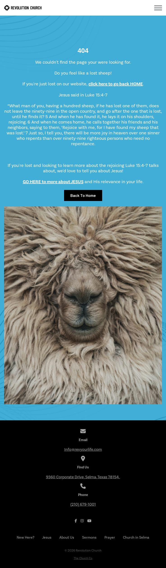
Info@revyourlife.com (83, 449)
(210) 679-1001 (83, 504)
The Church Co (83, 558)
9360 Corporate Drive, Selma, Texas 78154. (83, 477)
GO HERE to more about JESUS (53, 182)
